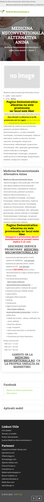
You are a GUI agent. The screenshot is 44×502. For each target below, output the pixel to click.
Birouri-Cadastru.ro (9, 476)
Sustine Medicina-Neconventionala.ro (16, 440)
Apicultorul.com (8, 453)
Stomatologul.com (9, 459)
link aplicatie (29, 260)
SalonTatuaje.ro (8, 485)
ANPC (16, 494)
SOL (20, 494)
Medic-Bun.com (8, 482)
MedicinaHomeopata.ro (11, 472)
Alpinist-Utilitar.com (10, 462)
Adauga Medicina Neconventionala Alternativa (25, 5)
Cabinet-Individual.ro (10, 479)
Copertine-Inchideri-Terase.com (14, 449)
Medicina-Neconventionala (22, 251)
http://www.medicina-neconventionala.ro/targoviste (18, 283)
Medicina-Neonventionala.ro (19, 359)
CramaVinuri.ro (8, 469)
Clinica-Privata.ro (8, 466)
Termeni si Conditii (9, 434)
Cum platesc (6, 430)
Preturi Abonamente (10, 437)
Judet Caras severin (17, 50)
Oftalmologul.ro (8, 456)
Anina (31, 50)
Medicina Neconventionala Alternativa (21, 47)
